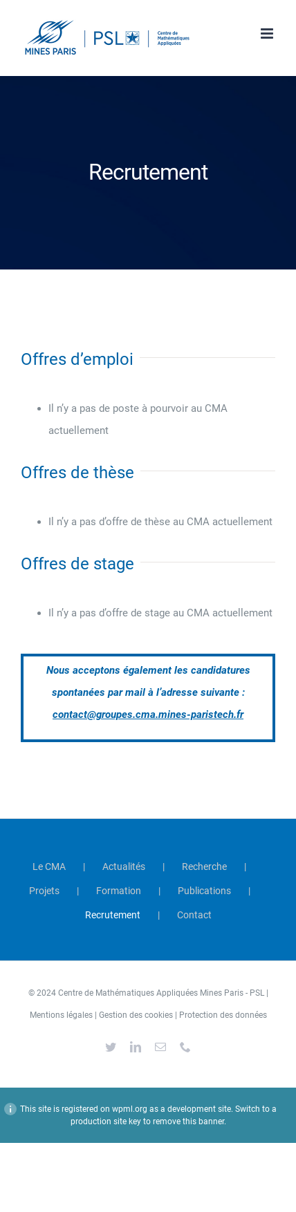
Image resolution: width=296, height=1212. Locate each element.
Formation (118, 890)
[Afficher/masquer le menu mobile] (268, 33)
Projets (44, 890)
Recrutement (112, 914)
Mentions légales (61, 1015)
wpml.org (129, 1109)
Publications (204, 890)
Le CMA (49, 866)
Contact (194, 914)
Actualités (123, 866)
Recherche (204, 866)
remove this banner (188, 1121)
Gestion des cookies (136, 1015)
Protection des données (223, 1015)
